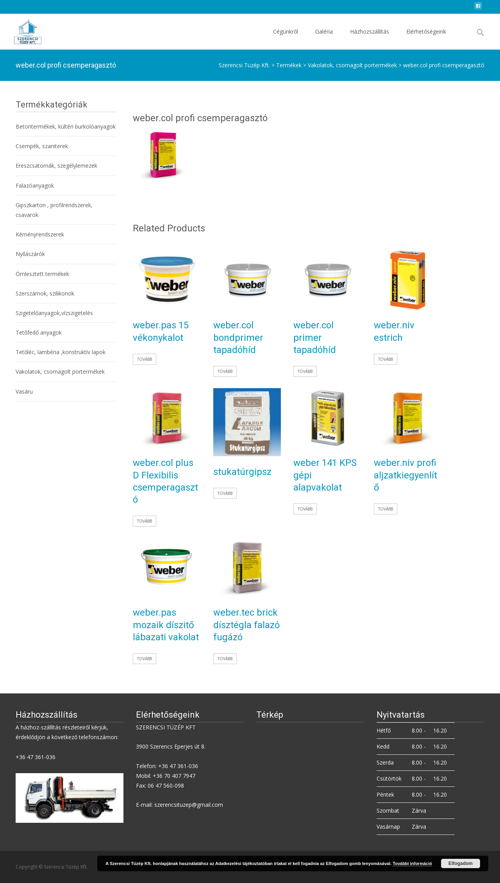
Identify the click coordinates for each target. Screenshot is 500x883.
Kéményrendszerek (40, 234)
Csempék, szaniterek (42, 146)
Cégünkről (285, 38)
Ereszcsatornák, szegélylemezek (56, 165)
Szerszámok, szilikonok (45, 293)
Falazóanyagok (35, 185)
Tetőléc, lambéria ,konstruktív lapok (60, 352)
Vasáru (24, 391)
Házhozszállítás (369, 38)
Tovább (144, 359)
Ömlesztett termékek (42, 274)
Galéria (324, 38)
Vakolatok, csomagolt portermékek (60, 371)
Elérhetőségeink (426, 38)
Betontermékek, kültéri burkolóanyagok (66, 126)
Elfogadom (460, 863)
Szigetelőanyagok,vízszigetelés (54, 313)
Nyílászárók (30, 254)
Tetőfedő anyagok (39, 332)
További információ (412, 863)
